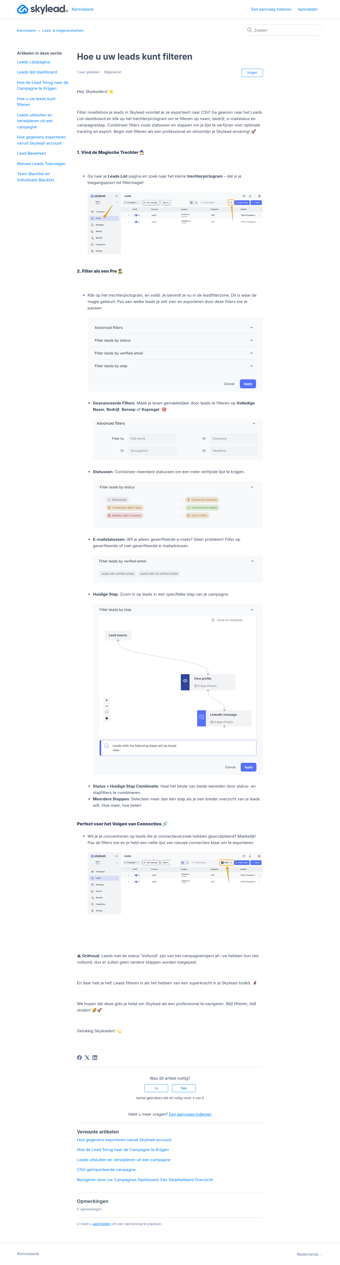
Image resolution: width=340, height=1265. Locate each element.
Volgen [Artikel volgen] (252, 73)
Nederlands (310, 1254)
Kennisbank (26, 30)
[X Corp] (87, 1057)
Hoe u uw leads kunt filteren (36, 101)
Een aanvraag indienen (271, 9)
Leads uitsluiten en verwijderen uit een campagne (35, 120)
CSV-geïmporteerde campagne (106, 1169)
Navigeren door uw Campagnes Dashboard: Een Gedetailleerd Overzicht (145, 1179)
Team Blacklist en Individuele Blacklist (35, 176)
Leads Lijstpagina (33, 61)
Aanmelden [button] (308, 9)
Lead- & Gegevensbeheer (63, 30)
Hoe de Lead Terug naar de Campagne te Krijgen (42, 85)
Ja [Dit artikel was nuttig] (156, 1088)
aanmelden (102, 1224)
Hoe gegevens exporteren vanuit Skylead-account (41, 140)
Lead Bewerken (31, 153)
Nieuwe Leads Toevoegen (41, 163)
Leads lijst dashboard (37, 72)
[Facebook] (79, 1057)
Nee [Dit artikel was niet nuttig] (184, 1088)
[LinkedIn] (94, 1057)
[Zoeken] (283, 30)
